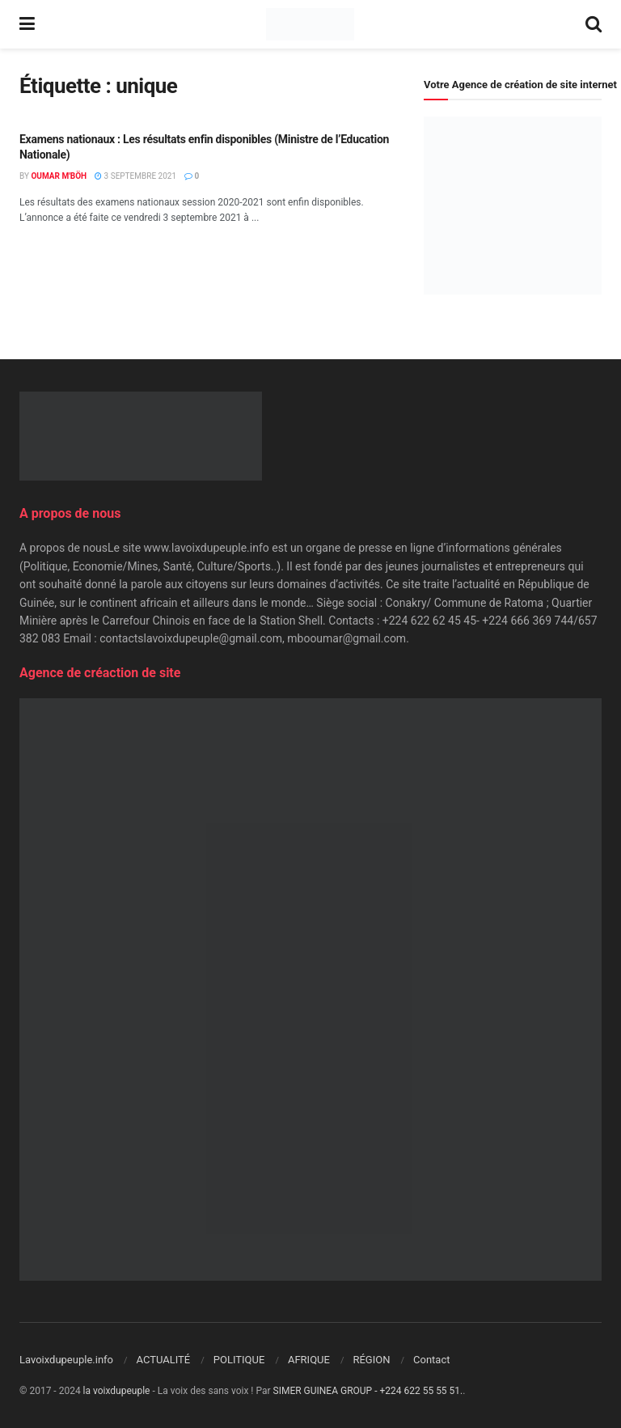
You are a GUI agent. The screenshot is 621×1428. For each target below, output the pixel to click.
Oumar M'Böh (59, 176)
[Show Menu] (27, 24)
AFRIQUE (309, 1360)
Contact (431, 1360)
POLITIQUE (239, 1360)
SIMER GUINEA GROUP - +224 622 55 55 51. (368, 1390)
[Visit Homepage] (310, 24)
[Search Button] (593, 24)
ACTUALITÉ (164, 1360)
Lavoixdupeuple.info (66, 1360)
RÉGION (371, 1360)
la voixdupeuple (116, 1390)
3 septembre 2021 (135, 176)
